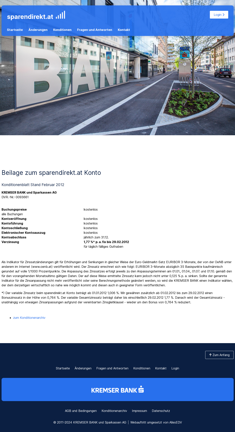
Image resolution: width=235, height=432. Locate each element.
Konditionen (62, 30)
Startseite (15, 30)
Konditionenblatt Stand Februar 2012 (33, 184)
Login (219, 15)
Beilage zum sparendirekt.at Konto (51, 172)
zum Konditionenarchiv (29, 318)
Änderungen (38, 30)
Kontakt (124, 30)
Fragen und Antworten (94, 30)
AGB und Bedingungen (81, 411)
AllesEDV (175, 422)
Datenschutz (161, 411)
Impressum (139, 411)
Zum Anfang (219, 355)
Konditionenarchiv (114, 411)
